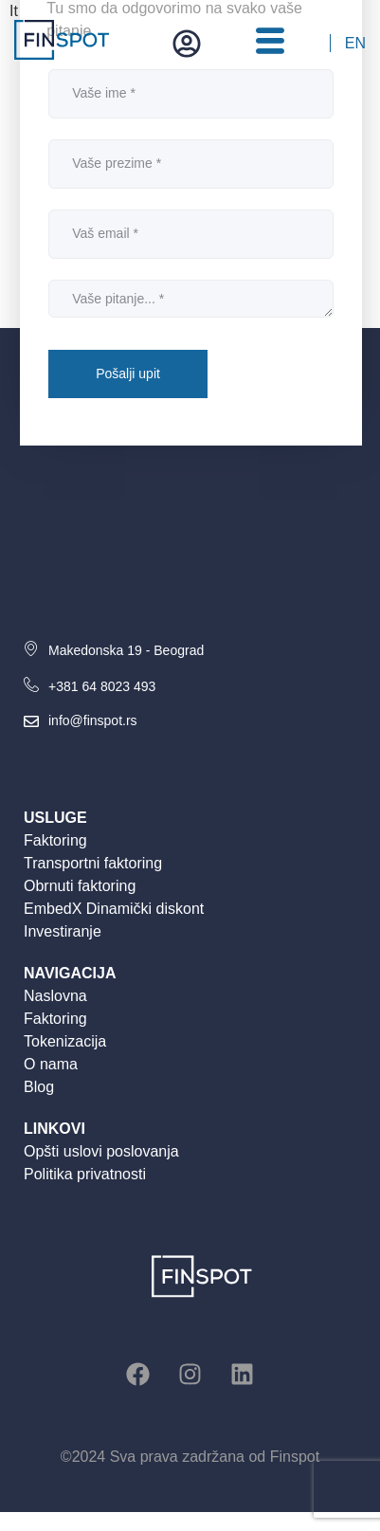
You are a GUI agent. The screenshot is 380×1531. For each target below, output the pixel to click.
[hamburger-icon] (269, 43)
